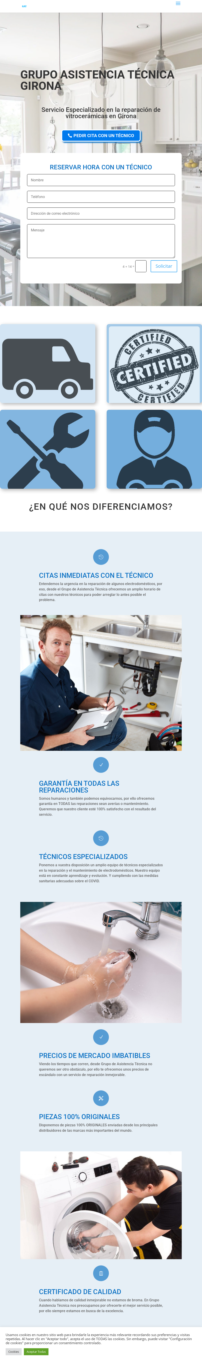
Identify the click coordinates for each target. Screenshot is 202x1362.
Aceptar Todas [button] (36, 1352)
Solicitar (164, 266)
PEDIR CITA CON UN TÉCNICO (103, 135)
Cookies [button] (13, 1352)
